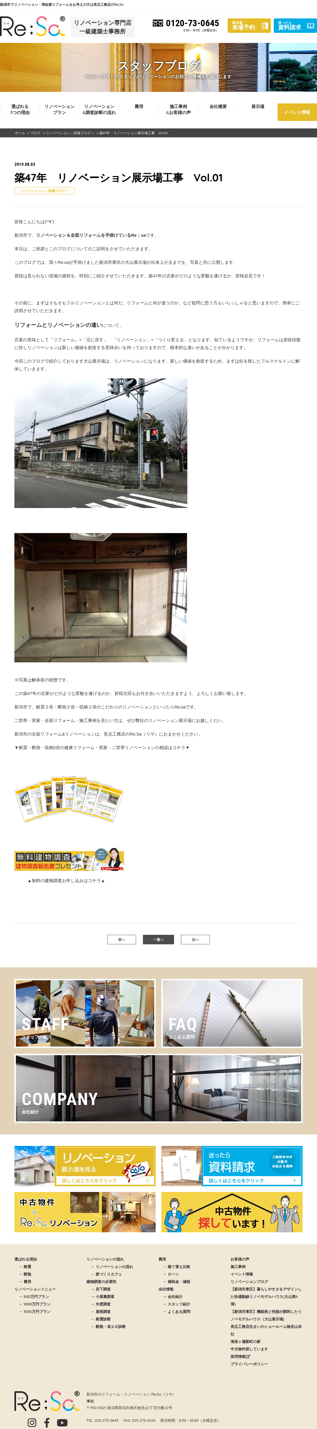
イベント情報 (297, 112)
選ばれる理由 (25, 1259)
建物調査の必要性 (101, 1281)
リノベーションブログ (249, 1281)
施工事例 (238, 1266)
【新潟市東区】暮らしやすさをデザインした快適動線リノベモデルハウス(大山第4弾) (266, 1296)
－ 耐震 (25, 1266)
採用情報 (240, 1356)
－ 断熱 (25, 1274)
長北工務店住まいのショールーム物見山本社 (266, 1330)
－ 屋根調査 (101, 1311)
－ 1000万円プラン (34, 1304)
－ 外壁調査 (101, 1304)
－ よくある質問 (176, 1311)
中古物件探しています (249, 1349)
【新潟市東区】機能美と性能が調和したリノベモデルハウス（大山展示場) (266, 1315)
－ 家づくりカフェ (106, 1274)
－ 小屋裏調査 (102, 1296)
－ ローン (171, 1274)
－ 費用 (25, 1281)
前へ (121, 939)
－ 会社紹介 (173, 1296)
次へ (195, 939)
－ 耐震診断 (101, 1319)
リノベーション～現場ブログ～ (44, 191)
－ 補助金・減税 (176, 1281)
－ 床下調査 (101, 1289)
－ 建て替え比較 (176, 1266)
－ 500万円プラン (34, 1296)
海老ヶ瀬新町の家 (246, 1341)
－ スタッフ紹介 (176, 1304)
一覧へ (158, 939)
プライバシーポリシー (249, 1364)
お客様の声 (240, 1259)
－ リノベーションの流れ (112, 1266)
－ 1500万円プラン (34, 1311)
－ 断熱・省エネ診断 (108, 1326)
